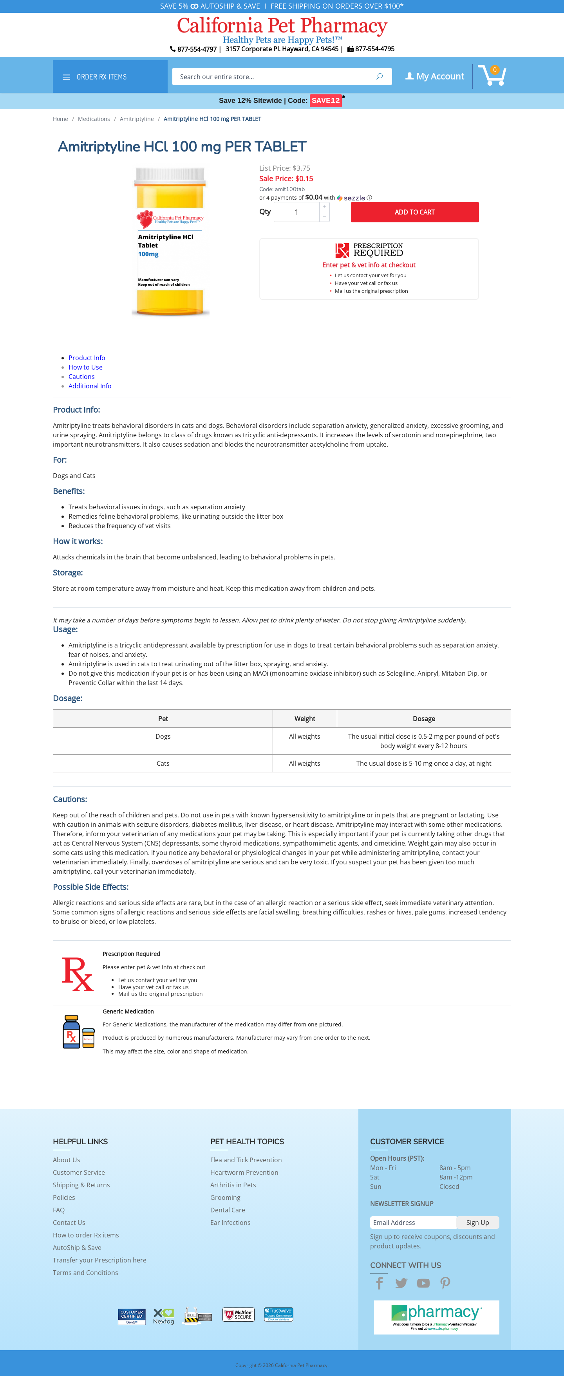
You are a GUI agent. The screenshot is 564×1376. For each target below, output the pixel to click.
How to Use (86, 367)
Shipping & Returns (81, 1185)
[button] (369, 198)
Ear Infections (230, 1222)
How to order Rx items (86, 1235)
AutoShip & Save (77, 1247)
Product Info (87, 357)
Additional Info (90, 386)
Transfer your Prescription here (99, 1260)
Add (415, 212)
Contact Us (69, 1222)
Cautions (82, 376)
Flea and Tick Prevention (246, 1160)
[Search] (269, 76)
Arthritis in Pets (233, 1185)
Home (60, 119)
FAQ (59, 1210)
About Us (66, 1160)
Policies (64, 1197)
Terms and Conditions (85, 1272)
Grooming (225, 1197)
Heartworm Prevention (244, 1172)
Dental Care (227, 1210)
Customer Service (79, 1172)
